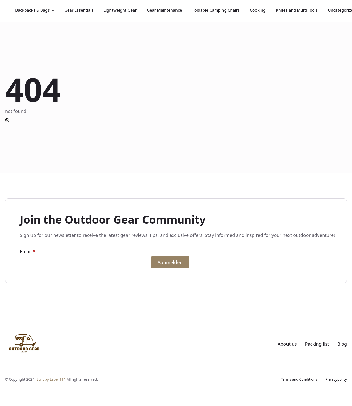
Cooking (258, 10)
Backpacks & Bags (32, 10)
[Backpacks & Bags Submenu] (54, 10)
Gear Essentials (78, 10)
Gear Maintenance (164, 10)
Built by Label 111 (51, 379)
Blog (342, 344)
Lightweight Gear (120, 10)
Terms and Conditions (299, 379)
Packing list (317, 344)
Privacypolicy (336, 379)
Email (27, 251)
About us (287, 344)
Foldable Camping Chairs (216, 10)
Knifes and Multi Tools (297, 10)
